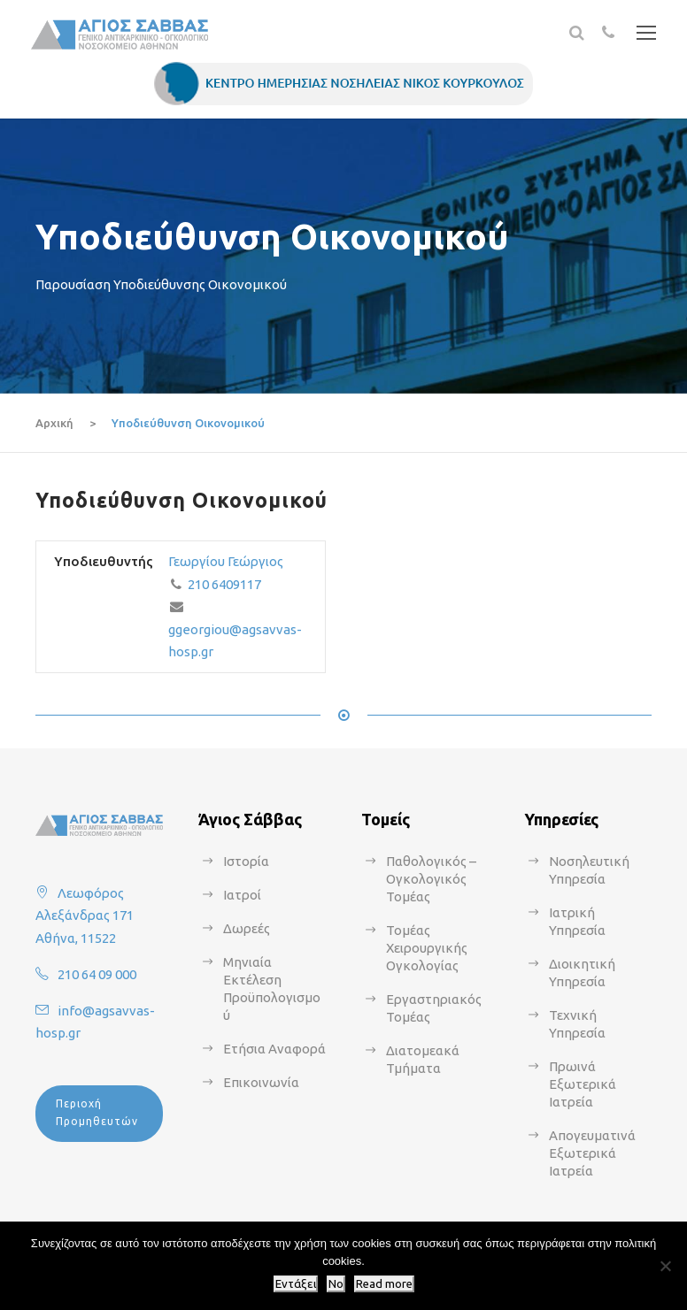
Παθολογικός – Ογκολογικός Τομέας (431, 879)
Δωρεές (246, 928)
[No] (665, 1266)
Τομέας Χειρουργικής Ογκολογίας (426, 948)
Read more (384, 1284)
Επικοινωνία (261, 1082)
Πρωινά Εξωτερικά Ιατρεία (582, 1084)
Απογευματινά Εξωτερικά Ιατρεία (592, 1153)
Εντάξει (295, 1284)
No (336, 1284)
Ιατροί (242, 894)
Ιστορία (246, 861)
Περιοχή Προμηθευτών (97, 1112)
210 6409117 (224, 584)
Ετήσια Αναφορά (274, 1048)
